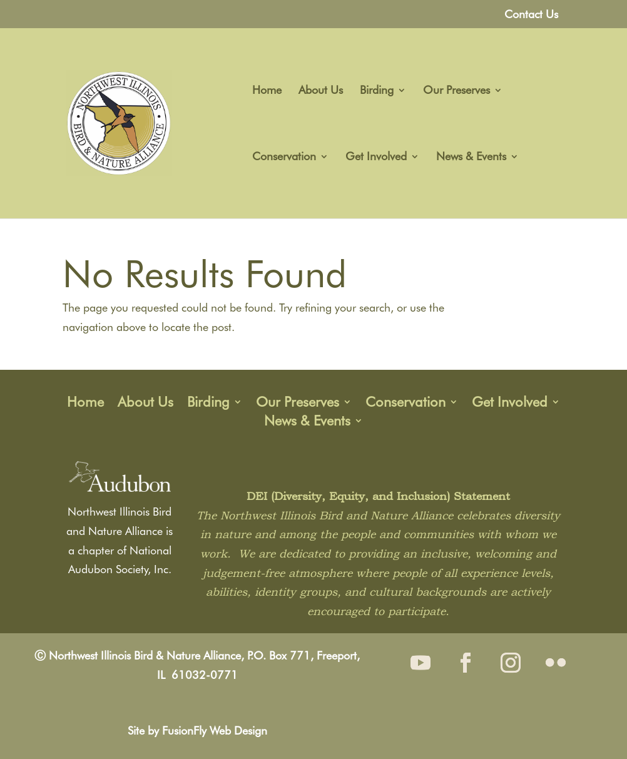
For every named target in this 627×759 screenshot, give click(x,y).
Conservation (284, 157)
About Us (320, 91)
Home (267, 91)
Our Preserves (456, 91)
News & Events (471, 157)
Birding (377, 91)
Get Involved (376, 157)
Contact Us (531, 15)
